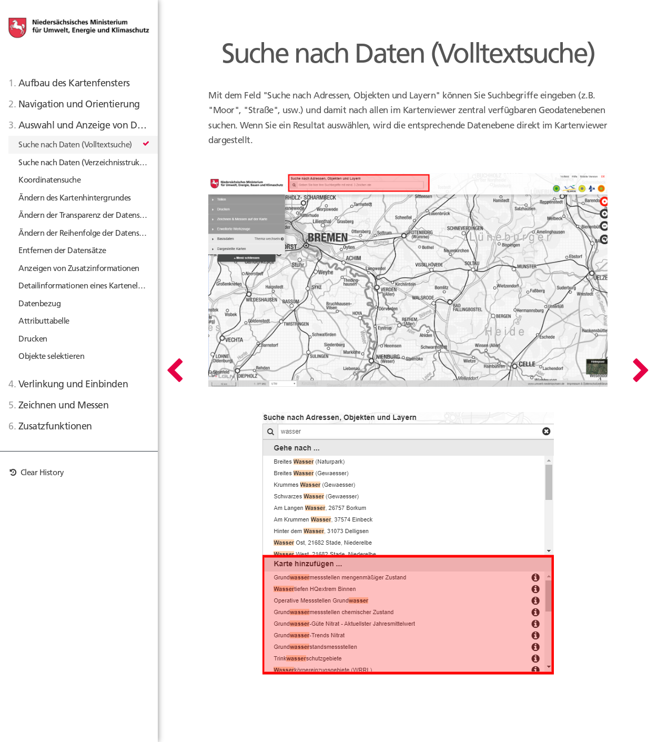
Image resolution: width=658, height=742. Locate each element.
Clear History (36, 472)
